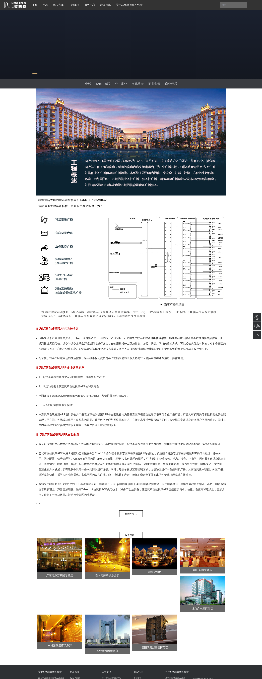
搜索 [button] (233, 5)
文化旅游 (138, 83)
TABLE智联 (103, 83)
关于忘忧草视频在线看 (177, 671)
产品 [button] (45, 5)
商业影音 (154, 83)
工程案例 (106, 671)
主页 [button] (35, 5)
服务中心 (138, 671)
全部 (88, 83)
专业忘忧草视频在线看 (50, 671)
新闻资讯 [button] (105, 5)
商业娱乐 (171, 83)
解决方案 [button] (58, 5)
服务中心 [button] (89, 5)
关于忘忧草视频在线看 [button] (129, 5)
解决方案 (74, 671)
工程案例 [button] (74, 5)
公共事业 (121, 83)
